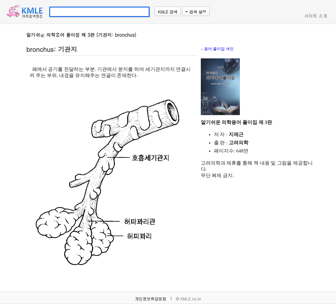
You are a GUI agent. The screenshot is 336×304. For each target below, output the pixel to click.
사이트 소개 (315, 15)
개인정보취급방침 (150, 298)
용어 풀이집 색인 (219, 49)
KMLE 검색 (168, 11)
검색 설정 (195, 11)
